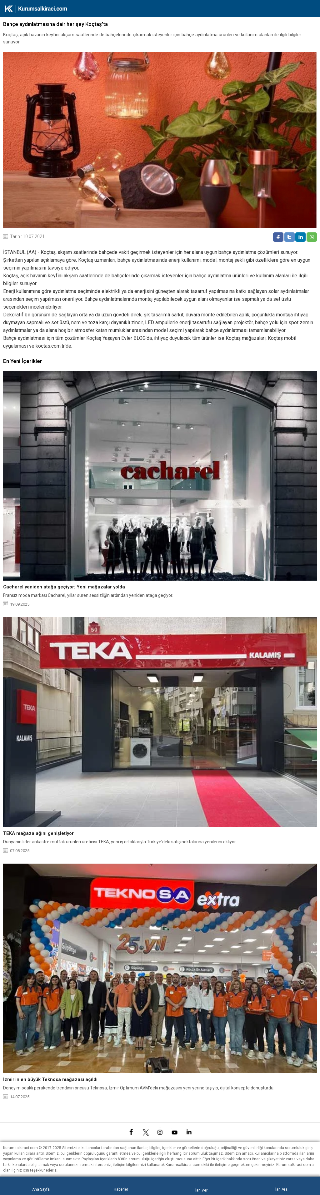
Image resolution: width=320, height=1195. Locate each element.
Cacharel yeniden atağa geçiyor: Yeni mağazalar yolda (64, 587)
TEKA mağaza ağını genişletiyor (38, 833)
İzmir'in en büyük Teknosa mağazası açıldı (50, 1079)
